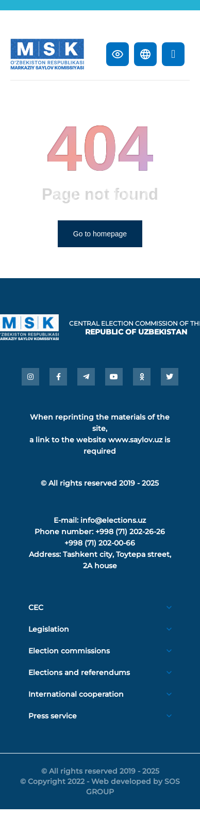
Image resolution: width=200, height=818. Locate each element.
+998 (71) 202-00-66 (99, 543)
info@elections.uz (113, 520)
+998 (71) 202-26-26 (130, 531)
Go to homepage (100, 234)
